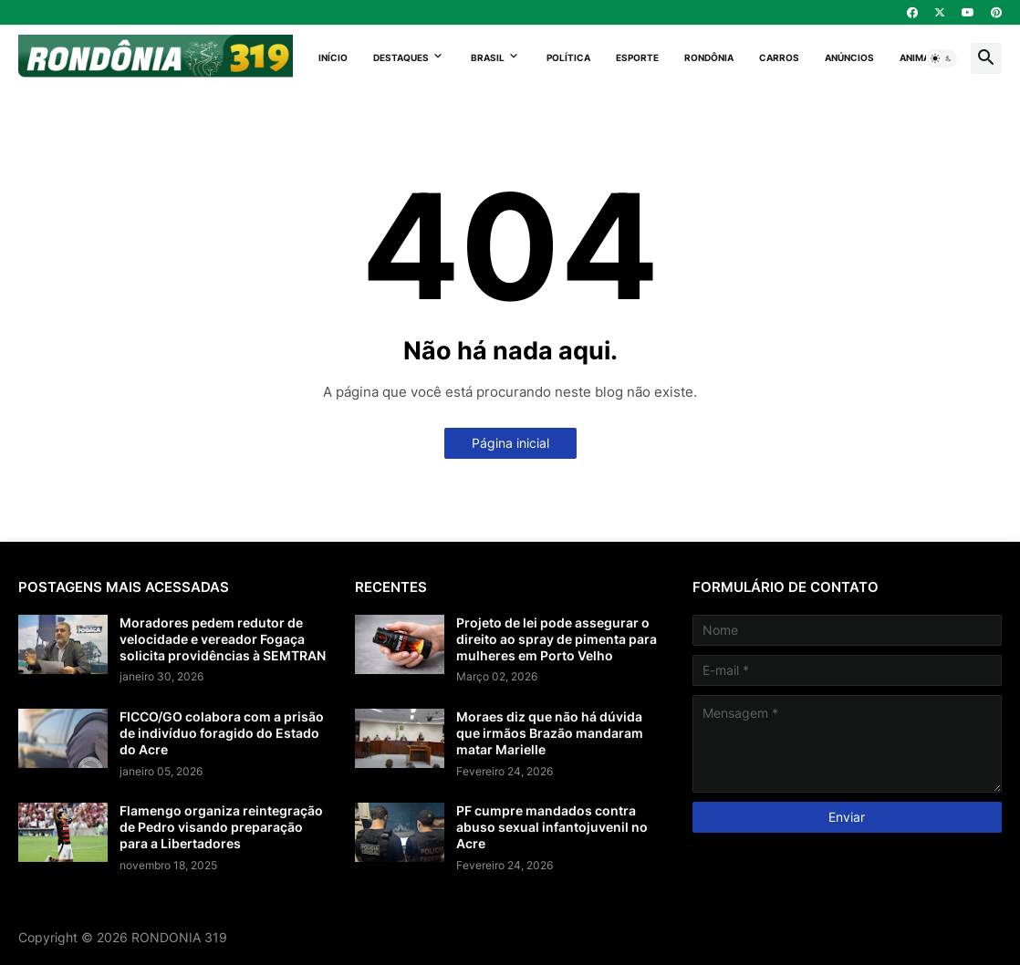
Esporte (637, 57)
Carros (779, 57)
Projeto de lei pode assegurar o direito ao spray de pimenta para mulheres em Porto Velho (556, 639)
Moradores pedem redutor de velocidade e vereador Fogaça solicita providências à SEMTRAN (223, 639)
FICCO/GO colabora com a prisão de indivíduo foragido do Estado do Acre (222, 733)
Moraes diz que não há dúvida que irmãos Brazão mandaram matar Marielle (549, 733)
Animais (919, 57)
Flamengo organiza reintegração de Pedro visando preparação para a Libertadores (221, 827)
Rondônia (709, 57)
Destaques (401, 57)
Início (333, 57)
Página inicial (510, 443)
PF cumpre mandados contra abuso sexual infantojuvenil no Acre (552, 827)
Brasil (488, 57)
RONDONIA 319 (179, 937)
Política (568, 57)
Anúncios (849, 57)
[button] (941, 58)
